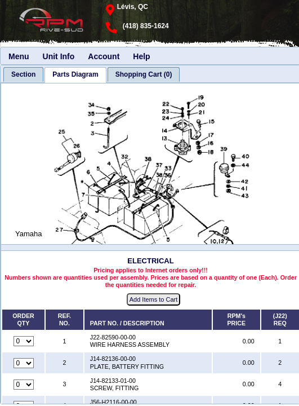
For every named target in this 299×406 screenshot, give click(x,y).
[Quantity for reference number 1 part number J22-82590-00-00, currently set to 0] (24, 341)
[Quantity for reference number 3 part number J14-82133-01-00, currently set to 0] (24, 384)
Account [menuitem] (103, 56)
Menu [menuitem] (18, 56)
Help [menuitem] (141, 56)
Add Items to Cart (154, 299)
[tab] (23, 74)
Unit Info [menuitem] (59, 56)
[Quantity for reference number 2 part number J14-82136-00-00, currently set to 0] (24, 363)
